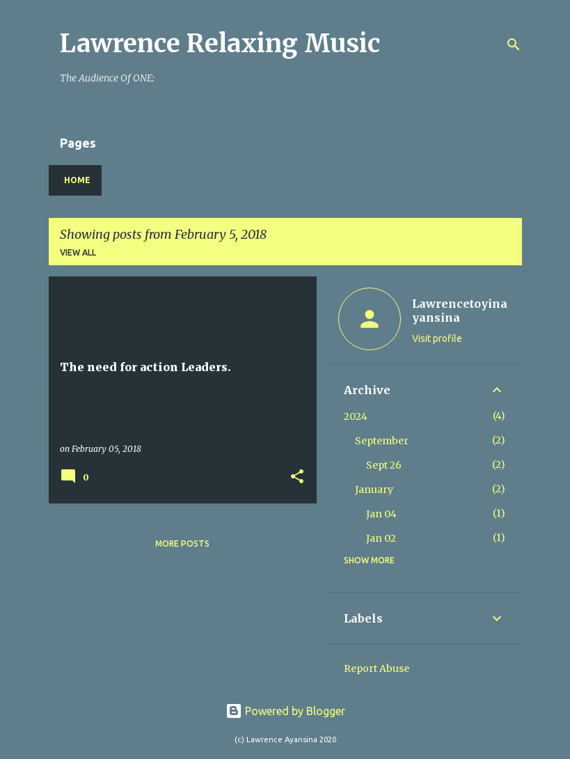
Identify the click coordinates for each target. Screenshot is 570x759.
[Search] (513, 44)
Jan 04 (381, 514)
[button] (297, 477)
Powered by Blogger (285, 711)
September (382, 441)
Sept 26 (384, 465)
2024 (355, 416)
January (374, 489)
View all (78, 252)
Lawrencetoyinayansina (459, 310)
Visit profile (437, 338)
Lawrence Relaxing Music (220, 43)
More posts (182, 543)
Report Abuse (376, 668)
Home (77, 180)
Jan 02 (381, 538)
